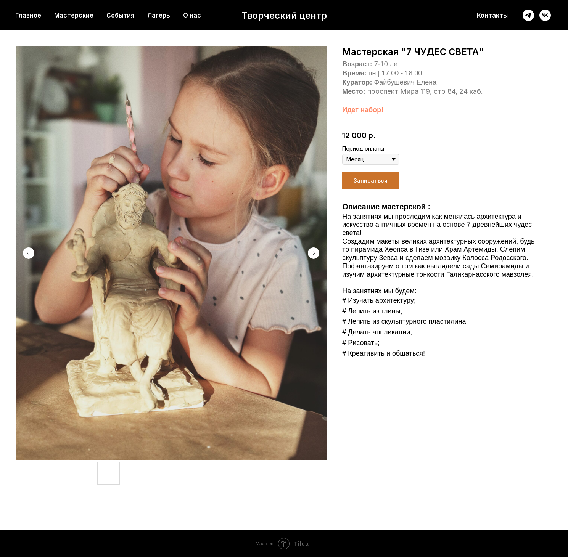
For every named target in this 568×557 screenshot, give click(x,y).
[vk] (545, 15)
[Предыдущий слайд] (28, 253)
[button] (370, 180)
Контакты (492, 15)
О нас (192, 15)
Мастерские (73, 15)
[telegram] (528, 15)
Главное (28, 15)
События (120, 15)
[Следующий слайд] (313, 253)
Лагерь (158, 15)
